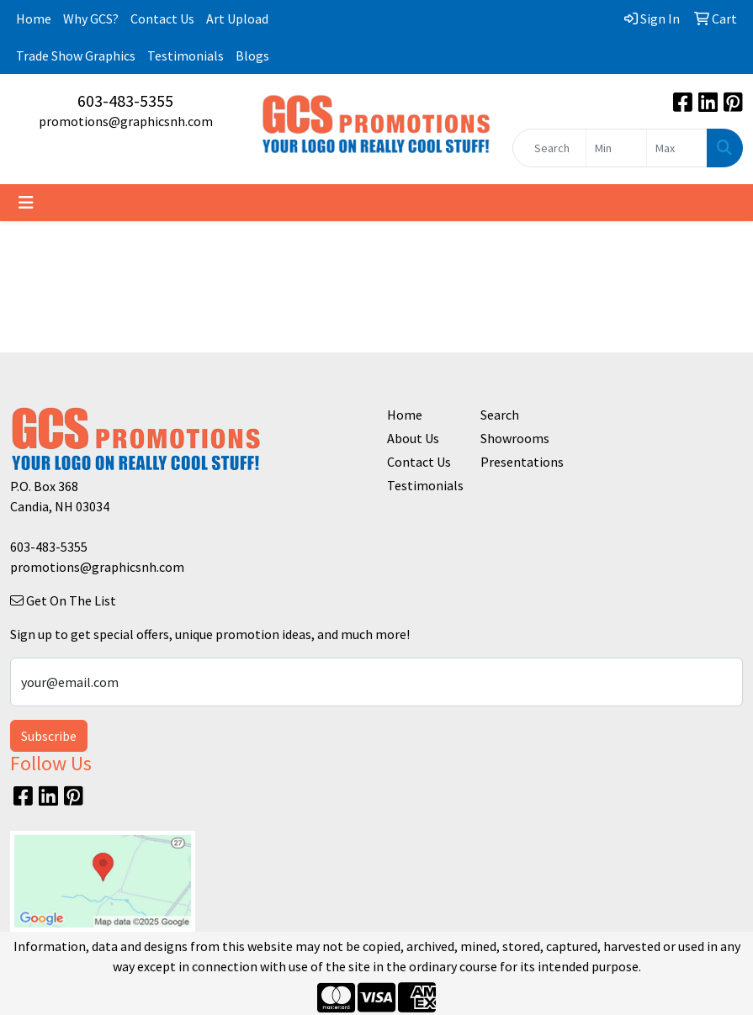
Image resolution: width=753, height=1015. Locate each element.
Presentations (517, 461)
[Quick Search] (549, 148)
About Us (413, 438)
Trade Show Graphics (75, 55)
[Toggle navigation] (26, 202)
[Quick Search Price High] (677, 148)
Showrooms (514, 438)
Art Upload (237, 18)
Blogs (252, 55)
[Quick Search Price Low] (616, 148)
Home (33, 18)
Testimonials (185, 55)
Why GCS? (91, 18)
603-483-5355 (125, 100)
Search (499, 414)
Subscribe (49, 735)
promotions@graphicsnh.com (126, 121)
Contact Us (162, 18)
